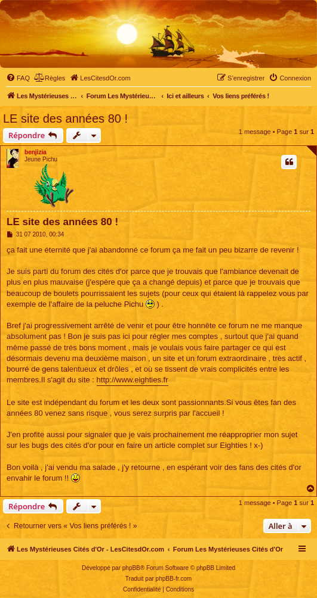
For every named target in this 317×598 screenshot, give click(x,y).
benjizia (35, 152)
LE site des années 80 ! (65, 118)
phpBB (131, 568)
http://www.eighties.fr (132, 379)
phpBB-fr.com (174, 578)
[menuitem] (18, 78)
